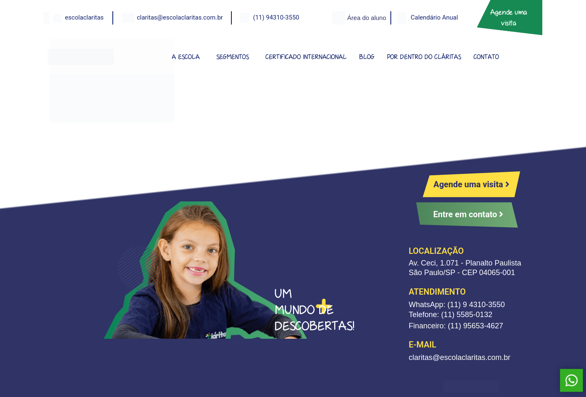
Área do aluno (366, 17)
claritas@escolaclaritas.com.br (180, 17)
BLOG (367, 56)
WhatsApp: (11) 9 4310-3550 (457, 304)
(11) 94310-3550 (276, 17)
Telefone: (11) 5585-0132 (450, 314)
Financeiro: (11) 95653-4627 (456, 326)
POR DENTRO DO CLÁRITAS (424, 56)
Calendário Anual (434, 17)
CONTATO (486, 56)
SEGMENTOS (232, 56)
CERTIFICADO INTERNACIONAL (306, 56)
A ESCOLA (186, 56)
